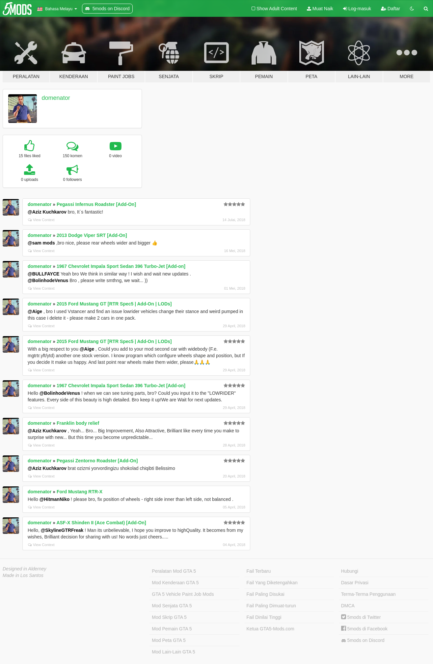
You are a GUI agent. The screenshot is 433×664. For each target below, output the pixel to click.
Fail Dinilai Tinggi (264, 617)
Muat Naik (320, 8)
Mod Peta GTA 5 (168, 640)
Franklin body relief (78, 423)
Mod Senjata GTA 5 (172, 605)
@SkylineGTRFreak (62, 530)
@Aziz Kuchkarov (47, 212)
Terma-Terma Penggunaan (368, 594)
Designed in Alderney (24, 568)
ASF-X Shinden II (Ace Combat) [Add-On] (101, 522)
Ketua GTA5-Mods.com (270, 628)
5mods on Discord (363, 640)
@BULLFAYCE (43, 273)
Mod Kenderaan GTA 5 (175, 582)
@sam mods (41, 242)
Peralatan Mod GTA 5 (174, 571)
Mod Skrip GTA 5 (169, 617)
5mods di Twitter (361, 617)
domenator (56, 98)
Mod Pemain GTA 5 (172, 628)
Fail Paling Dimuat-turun (271, 605)
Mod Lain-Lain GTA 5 (173, 651)
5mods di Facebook (364, 629)
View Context (41, 220)
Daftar (390, 8)
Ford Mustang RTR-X (79, 491)
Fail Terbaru (259, 571)
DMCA (348, 605)
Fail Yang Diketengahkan (272, 582)
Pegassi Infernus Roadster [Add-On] (96, 204)
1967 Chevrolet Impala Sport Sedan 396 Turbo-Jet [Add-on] (121, 266)
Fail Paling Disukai (265, 594)
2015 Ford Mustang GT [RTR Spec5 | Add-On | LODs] (114, 303)
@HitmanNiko (54, 499)
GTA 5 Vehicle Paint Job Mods (183, 594)
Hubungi (349, 571)
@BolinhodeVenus (48, 280)
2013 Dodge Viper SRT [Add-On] (92, 235)
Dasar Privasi (354, 582)
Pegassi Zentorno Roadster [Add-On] (97, 460)
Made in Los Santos (23, 575)
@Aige (35, 311)
